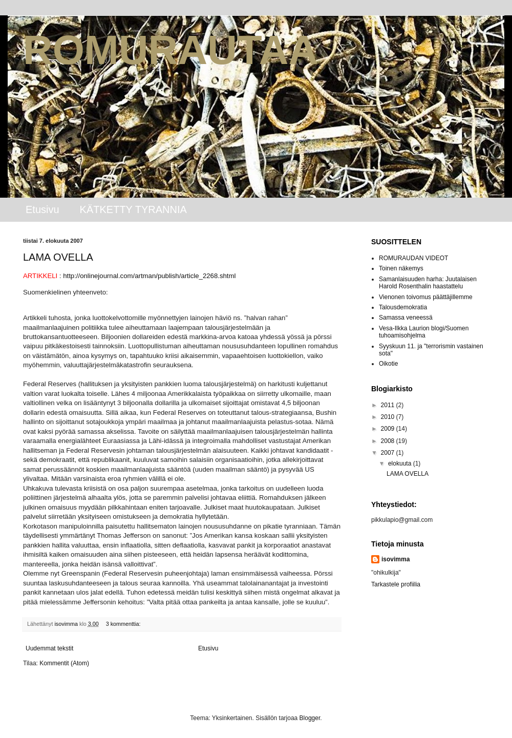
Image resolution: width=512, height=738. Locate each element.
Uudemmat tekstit (49, 648)
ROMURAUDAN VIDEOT (413, 258)
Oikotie (388, 363)
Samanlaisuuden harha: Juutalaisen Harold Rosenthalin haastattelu (428, 283)
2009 (388, 428)
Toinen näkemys (401, 268)
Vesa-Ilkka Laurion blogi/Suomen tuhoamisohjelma (423, 332)
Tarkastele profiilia (395, 584)
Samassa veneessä (406, 317)
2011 (388, 405)
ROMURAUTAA (170, 50)
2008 (388, 441)
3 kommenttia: (124, 624)
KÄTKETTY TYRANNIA (133, 209)
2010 (388, 416)
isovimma (395, 559)
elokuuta (400, 463)
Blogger (310, 718)
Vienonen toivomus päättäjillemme (426, 297)
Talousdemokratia (403, 307)
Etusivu (42, 209)
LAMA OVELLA (58, 257)
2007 (388, 452)
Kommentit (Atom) (64, 663)
